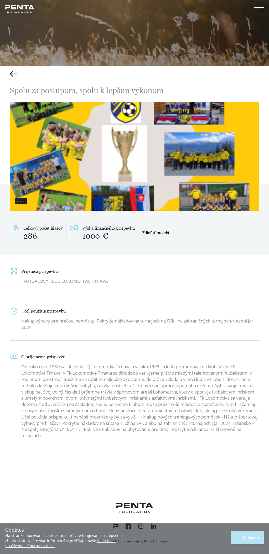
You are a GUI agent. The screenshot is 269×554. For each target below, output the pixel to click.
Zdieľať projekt (155, 233)
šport (21, 201)
